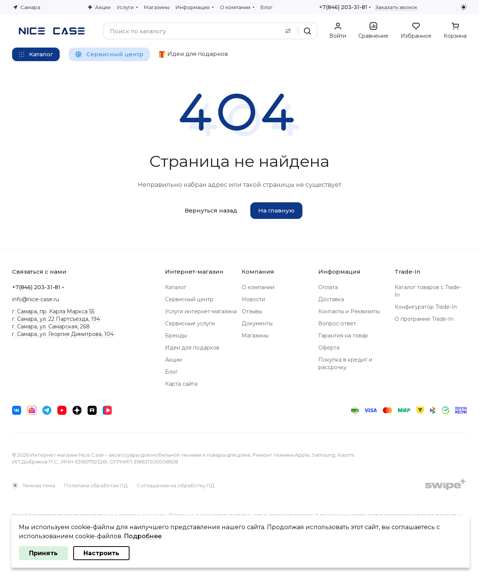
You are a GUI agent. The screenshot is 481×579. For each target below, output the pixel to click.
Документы (257, 323)
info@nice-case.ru (35, 299)
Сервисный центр (189, 299)
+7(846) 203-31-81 (343, 7)
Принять (43, 553)
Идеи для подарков (192, 347)
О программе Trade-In (424, 319)
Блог (171, 371)
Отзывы (252, 311)
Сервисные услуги (190, 323)
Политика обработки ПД (96, 485)
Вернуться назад (211, 210)
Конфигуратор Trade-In (426, 306)
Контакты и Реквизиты (349, 311)
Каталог (175, 287)
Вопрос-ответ (337, 323)
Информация (339, 271)
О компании (258, 287)
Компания (258, 271)
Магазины (255, 335)
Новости (253, 299)
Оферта (328, 347)
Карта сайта (181, 383)
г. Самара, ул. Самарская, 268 (51, 326)
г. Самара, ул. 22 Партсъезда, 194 (56, 319)
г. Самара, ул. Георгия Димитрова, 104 (63, 334)
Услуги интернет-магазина (201, 311)
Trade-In (407, 271)
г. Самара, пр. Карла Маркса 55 (53, 311)
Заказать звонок (396, 7)
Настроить (101, 553)
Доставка (331, 299)
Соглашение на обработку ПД (175, 485)
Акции (173, 359)
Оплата (328, 287)
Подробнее (143, 536)
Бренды (176, 335)
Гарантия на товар (343, 335)
